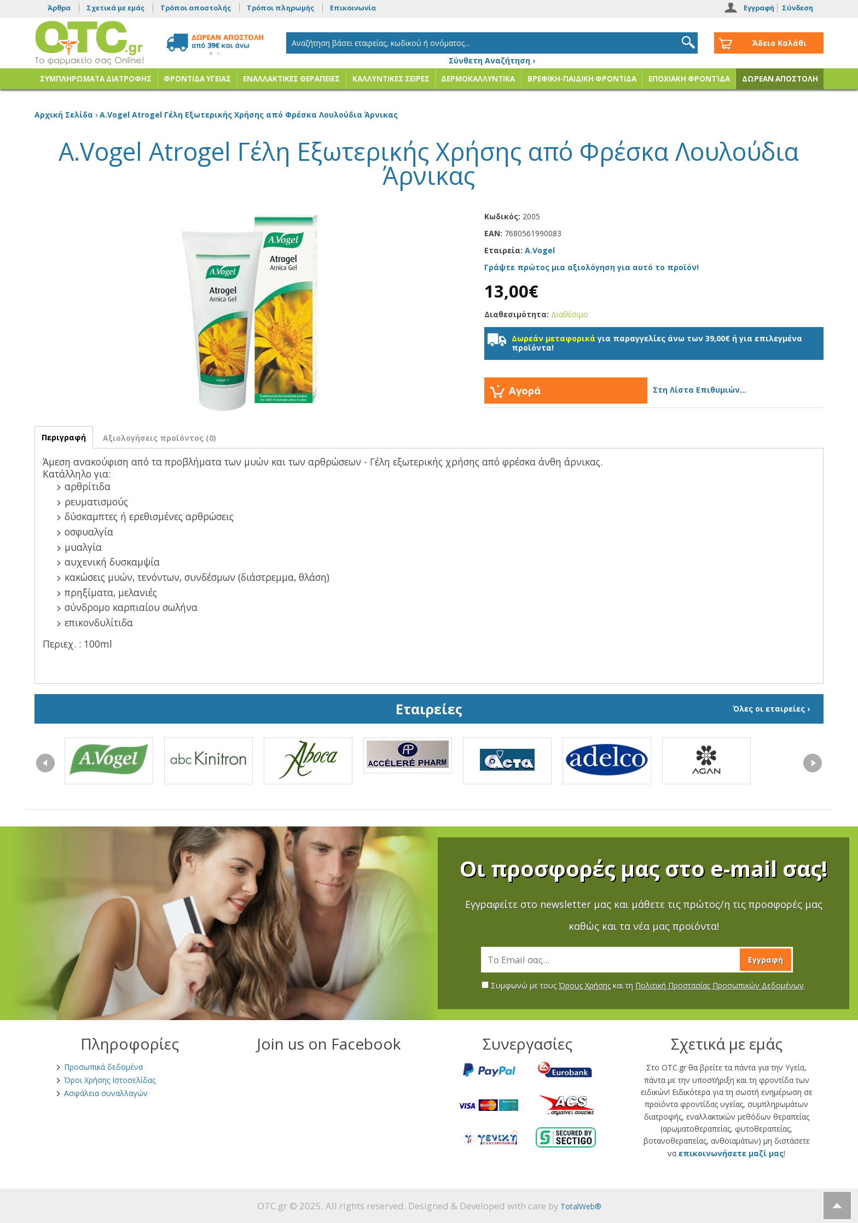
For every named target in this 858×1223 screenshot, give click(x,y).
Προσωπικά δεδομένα (103, 1067)
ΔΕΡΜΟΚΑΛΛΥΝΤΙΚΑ (478, 79)
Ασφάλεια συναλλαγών (106, 1093)
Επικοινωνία (353, 8)
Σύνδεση (797, 8)
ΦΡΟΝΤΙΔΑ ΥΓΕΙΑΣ (197, 79)
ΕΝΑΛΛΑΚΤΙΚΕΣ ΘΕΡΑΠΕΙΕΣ (291, 79)
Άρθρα (59, 8)
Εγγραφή (759, 8)
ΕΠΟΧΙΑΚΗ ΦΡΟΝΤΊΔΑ (689, 79)
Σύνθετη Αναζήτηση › (492, 60)
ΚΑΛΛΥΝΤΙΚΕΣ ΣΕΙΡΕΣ (391, 79)
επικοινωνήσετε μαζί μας (731, 1153)
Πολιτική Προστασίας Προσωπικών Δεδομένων (719, 985)
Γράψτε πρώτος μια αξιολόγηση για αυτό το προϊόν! (591, 267)
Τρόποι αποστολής (195, 8)
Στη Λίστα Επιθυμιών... (699, 390)
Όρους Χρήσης (585, 985)
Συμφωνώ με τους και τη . (643, 985)
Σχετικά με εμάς (115, 8)
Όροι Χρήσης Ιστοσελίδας (109, 1080)
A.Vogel (540, 250)
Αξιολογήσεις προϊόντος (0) (159, 438)
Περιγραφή (64, 437)
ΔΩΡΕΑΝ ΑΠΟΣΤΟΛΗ (780, 79)
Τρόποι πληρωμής (280, 8)
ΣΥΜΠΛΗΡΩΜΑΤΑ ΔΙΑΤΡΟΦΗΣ (96, 79)
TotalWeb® (580, 1206)
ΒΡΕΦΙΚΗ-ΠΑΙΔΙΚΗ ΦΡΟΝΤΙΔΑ (581, 79)
